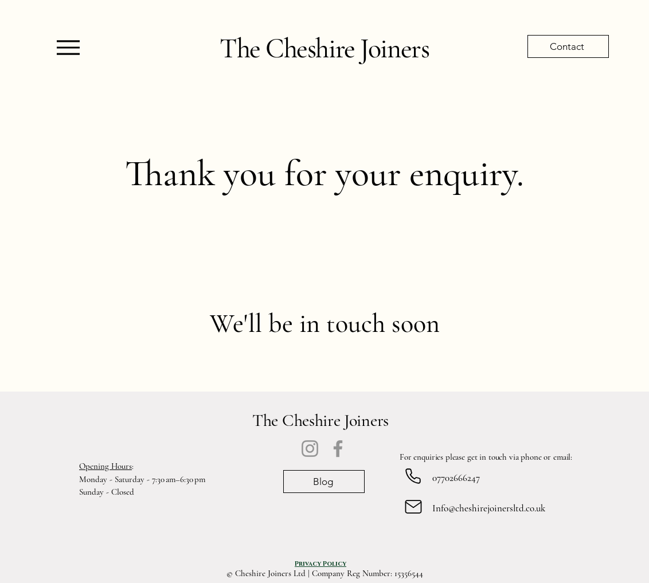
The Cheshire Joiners (324, 48)
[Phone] (413, 476)
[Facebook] (338, 448)
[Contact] (568, 46)
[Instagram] (310, 448)
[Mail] (413, 506)
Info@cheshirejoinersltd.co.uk (488, 508)
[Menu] (67, 47)
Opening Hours (105, 466)
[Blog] (324, 481)
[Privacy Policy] (320, 563)
